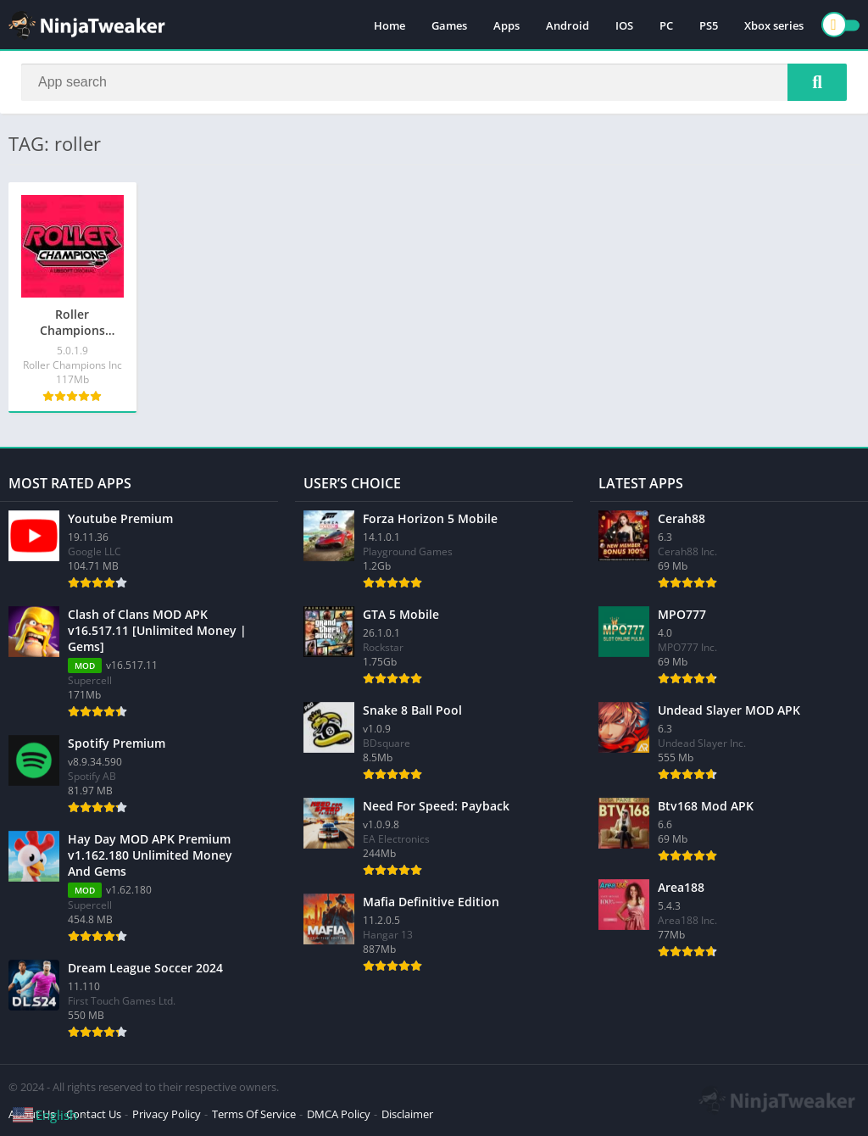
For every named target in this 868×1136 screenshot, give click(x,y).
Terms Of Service (254, 1114)
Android (567, 25)
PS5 (708, 25)
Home (389, 25)
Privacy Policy (166, 1114)
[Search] (434, 82)
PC (666, 25)
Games (449, 25)
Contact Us (93, 1114)
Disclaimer (407, 1114)
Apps (506, 25)
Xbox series (774, 25)
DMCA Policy (338, 1114)
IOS (624, 25)
